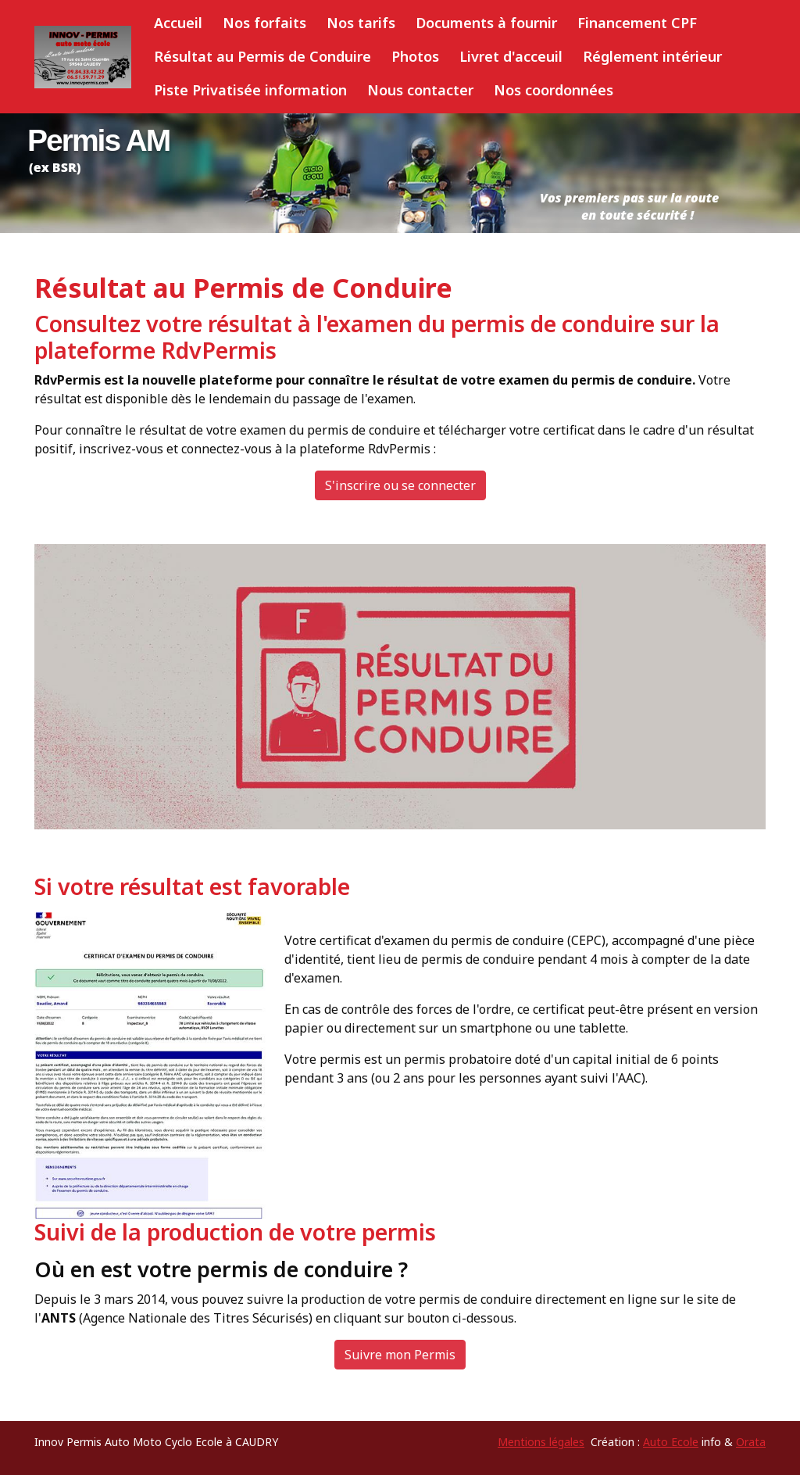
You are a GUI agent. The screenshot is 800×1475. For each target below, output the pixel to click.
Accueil (178, 22)
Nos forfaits (264, 22)
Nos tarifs (361, 22)
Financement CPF (637, 22)
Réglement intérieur (652, 56)
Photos (415, 56)
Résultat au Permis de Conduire (262, 56)
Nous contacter (420, 90)
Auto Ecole (670, 1441)
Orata (751, 1441)
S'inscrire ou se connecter (400, 485)
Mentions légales (541, 1441)
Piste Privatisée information (250, 90)
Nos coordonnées (553, 90)
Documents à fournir (486, 22)
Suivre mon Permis (400, 1354)
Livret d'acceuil (510, 56)
